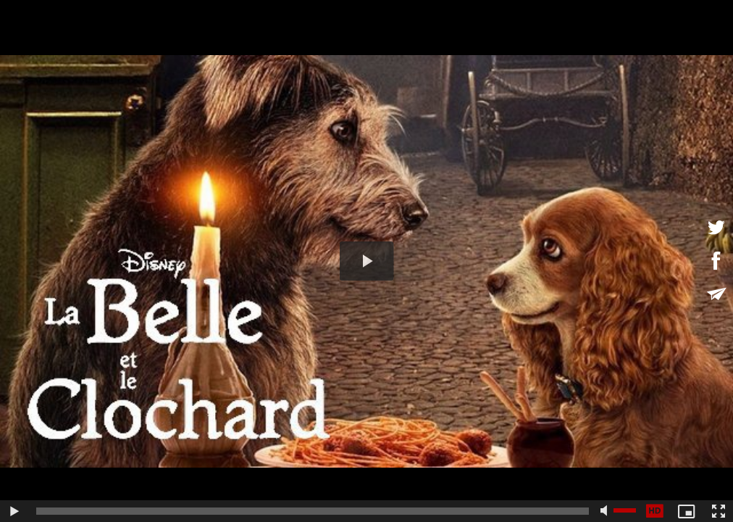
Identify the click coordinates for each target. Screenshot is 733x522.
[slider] (312, 511)
